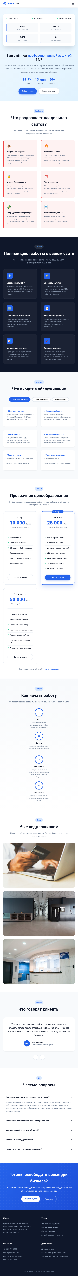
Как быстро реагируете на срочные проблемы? (39, 1120)
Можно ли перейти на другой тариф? (39, 1130)
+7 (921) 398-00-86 (10, 1249)
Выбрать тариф (28, 93)
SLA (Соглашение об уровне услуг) (54, 1256)
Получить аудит (30, 1199)
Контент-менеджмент (49, 1227)
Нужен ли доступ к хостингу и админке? (39, 1149)
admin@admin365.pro (11, 1253)
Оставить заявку (20, 577)
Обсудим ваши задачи (50, 669)
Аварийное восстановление (52, 1235)
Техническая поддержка (20, 399)
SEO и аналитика (60, 399)
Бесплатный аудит (49, 93)
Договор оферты (47, 1249)
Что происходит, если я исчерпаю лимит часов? (39, 1097)
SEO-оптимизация (48, 1231)
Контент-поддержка (41, 399)
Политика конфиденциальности (53, 1253)
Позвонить (49, 1199)
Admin (11, 4)
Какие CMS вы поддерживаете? (39, 1139)
